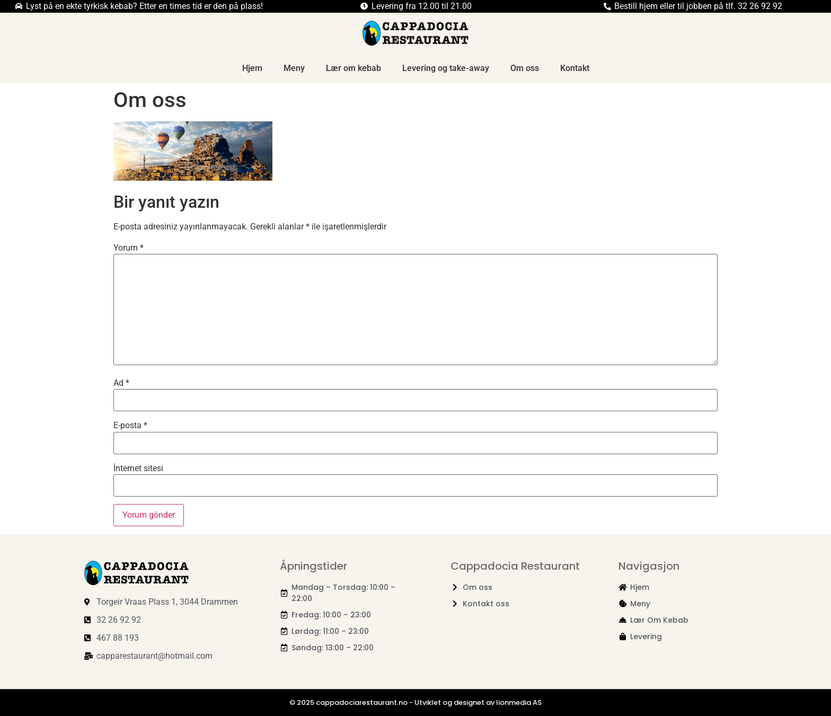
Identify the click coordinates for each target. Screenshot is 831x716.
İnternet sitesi (138, 468)
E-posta (130, 425)
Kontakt (574, 68)
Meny (294, 68)
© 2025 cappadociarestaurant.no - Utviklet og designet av (392, 702)
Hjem (252, 68)
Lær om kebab (353, 68)
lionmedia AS (519, 702)
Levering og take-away (445, 68)
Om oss (524, 68)
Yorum (128, 248)
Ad (121, 383)
